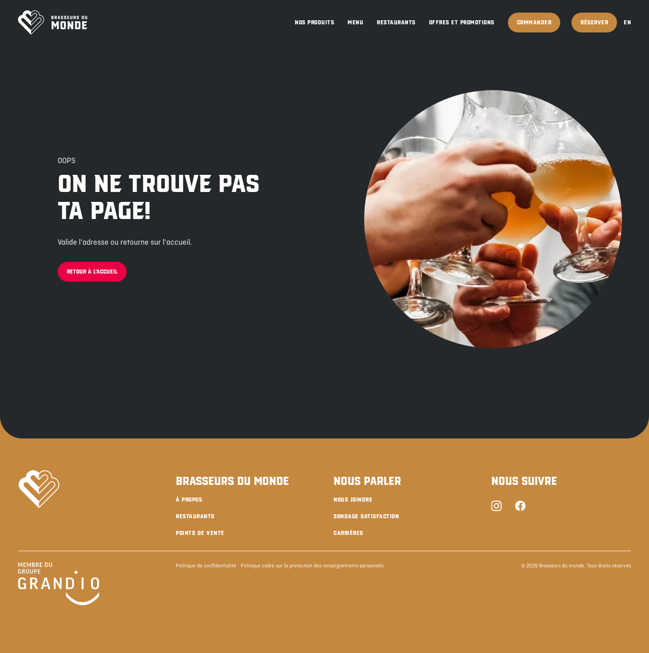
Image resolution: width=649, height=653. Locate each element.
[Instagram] (496, 507)
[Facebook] (520, 507)
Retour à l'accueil (92, 272)
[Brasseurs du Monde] (52, 22)
